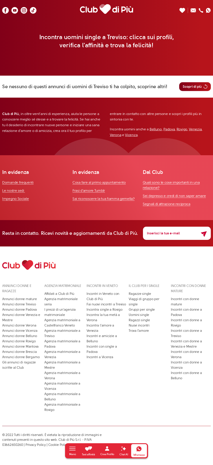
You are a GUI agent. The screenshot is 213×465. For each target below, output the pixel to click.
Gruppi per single (142, 310)
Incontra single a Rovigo (105, 310)
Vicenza (131, 135)
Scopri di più (195, 86)
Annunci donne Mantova (20, 346)
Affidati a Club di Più (59, 294)
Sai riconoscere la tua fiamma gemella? (103, 199)
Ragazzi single (139, 320)
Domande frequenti (18, 182)
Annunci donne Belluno (19, 336)
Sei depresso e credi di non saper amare (174, 196)
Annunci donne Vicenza (19, 331)
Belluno (156, 129)
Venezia (195, 129)
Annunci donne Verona (19, 325)
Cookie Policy (58, 445)
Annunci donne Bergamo (21, 357)
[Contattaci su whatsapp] (208, 9)
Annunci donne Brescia (19, 352)
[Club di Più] (106, 9)
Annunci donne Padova (19, 310)
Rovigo (182, 129)
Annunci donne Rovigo (19, 341)
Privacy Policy (35, 445)
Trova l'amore (139, 331)
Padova (169, 129)
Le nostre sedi (13, 190)
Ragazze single (140, 294)
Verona (115, 135)
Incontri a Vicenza (100, 357)
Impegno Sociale (15, 199)
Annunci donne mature (19, 299)
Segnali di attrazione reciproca (166, 204)
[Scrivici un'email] (193, 9)
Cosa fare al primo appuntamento (99, 182)
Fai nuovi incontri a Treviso (106, 304)
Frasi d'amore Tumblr (88, 190)
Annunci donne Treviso (19, 304)
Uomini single (139, 315)
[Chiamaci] (201, 9)
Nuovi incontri (139, 325)
